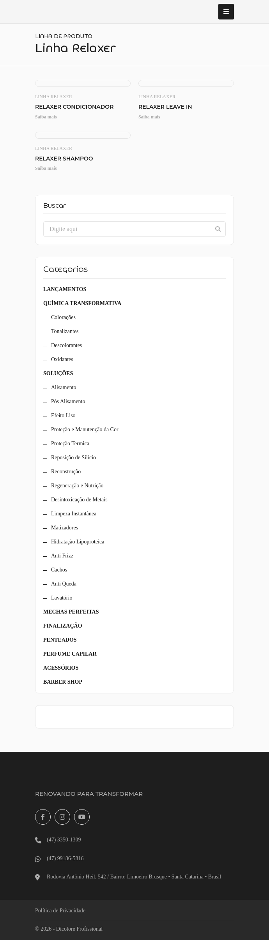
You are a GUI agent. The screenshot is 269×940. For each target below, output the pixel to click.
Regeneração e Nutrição (77, 486)
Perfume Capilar (70, 654)
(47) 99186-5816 (65, 858)
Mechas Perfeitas (71, 612)
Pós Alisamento (68, 401)
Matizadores (64, 528)
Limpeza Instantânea (73, 514)
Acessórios (60, 668)
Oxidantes (62, 359)
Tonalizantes (65, 331)
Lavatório (61, 598)
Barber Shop (62, 682)
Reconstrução (66, 471)
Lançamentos (64, 289)
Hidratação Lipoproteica (77, 542)
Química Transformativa (82, 303)
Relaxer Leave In (165, 107)
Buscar (54, 206)
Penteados (60, 640)
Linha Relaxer (53, 96)
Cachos (59, 570)
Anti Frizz (62, 556)
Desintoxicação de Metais (79, 500)
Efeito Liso (63, 415)
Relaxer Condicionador (74, 107)
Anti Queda (63, 584)
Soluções (58, 373)
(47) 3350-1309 (64, 840)
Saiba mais (46, 117)
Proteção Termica (70, 443)
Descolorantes (66, 345)
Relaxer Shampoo (64, 158)
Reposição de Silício (73, 457)
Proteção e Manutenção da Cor (85, 429)
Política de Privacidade (60, 911)
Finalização (62, 626)
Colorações (63, 317)
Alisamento (63, 387)
